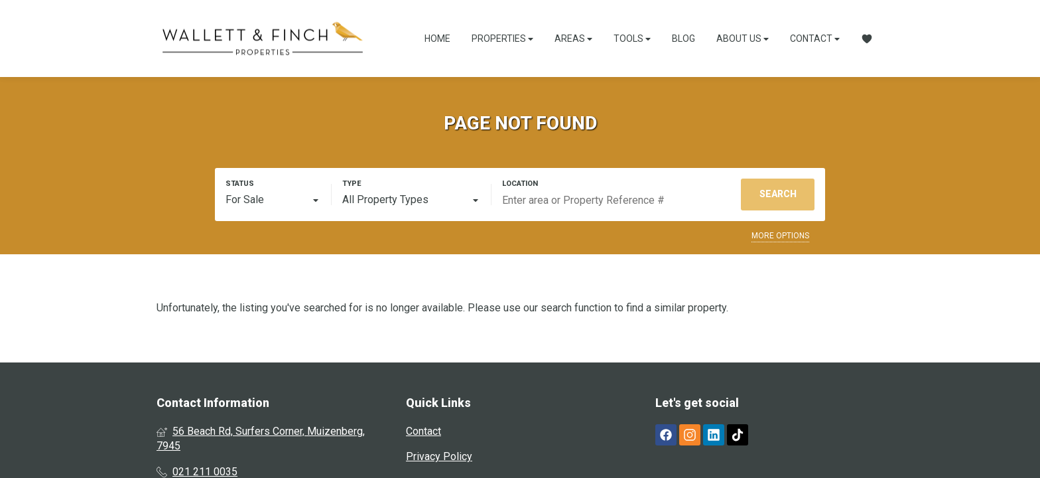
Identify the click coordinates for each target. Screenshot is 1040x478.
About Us (742, 39)
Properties (502, 39)
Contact (815, 39)
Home (437, 38)
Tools (632, 39)
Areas (573, 39)
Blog (683, 38)
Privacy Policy (439, 456)
